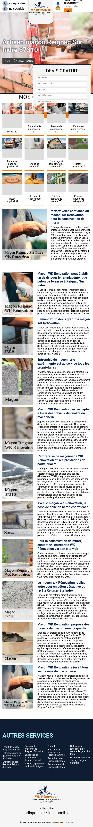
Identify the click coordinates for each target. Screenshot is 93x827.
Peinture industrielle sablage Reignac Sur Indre (80, 760)
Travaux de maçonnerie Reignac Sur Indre (34, 749)
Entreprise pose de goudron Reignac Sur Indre (11, 756)
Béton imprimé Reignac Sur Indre (57, 759)
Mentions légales (63, 822)
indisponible (13, 3)
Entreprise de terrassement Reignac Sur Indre (57, 752)
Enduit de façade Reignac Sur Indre (11, 748)
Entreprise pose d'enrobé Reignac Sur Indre (11, 764)
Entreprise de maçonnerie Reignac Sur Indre (34, 757)
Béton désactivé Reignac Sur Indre (57, 765)
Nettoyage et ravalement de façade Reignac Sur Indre (80, 750)
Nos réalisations (19, 60)
